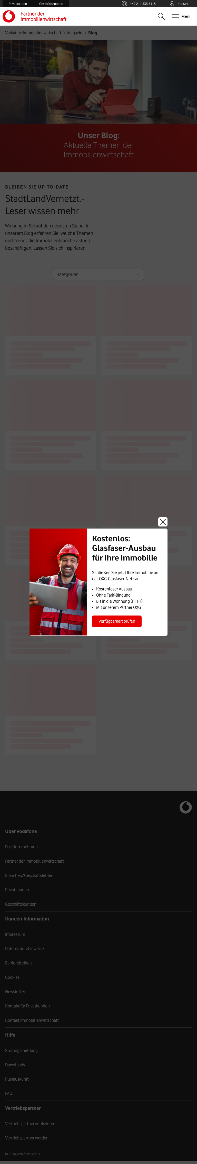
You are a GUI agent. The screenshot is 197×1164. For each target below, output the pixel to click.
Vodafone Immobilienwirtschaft (41, 16)
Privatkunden (18, 4)
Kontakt (178, 4)
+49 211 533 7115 (141, 3)
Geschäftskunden (51, 4)
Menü (186, 16)
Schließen (163, 522)
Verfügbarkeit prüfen (116, 621)
